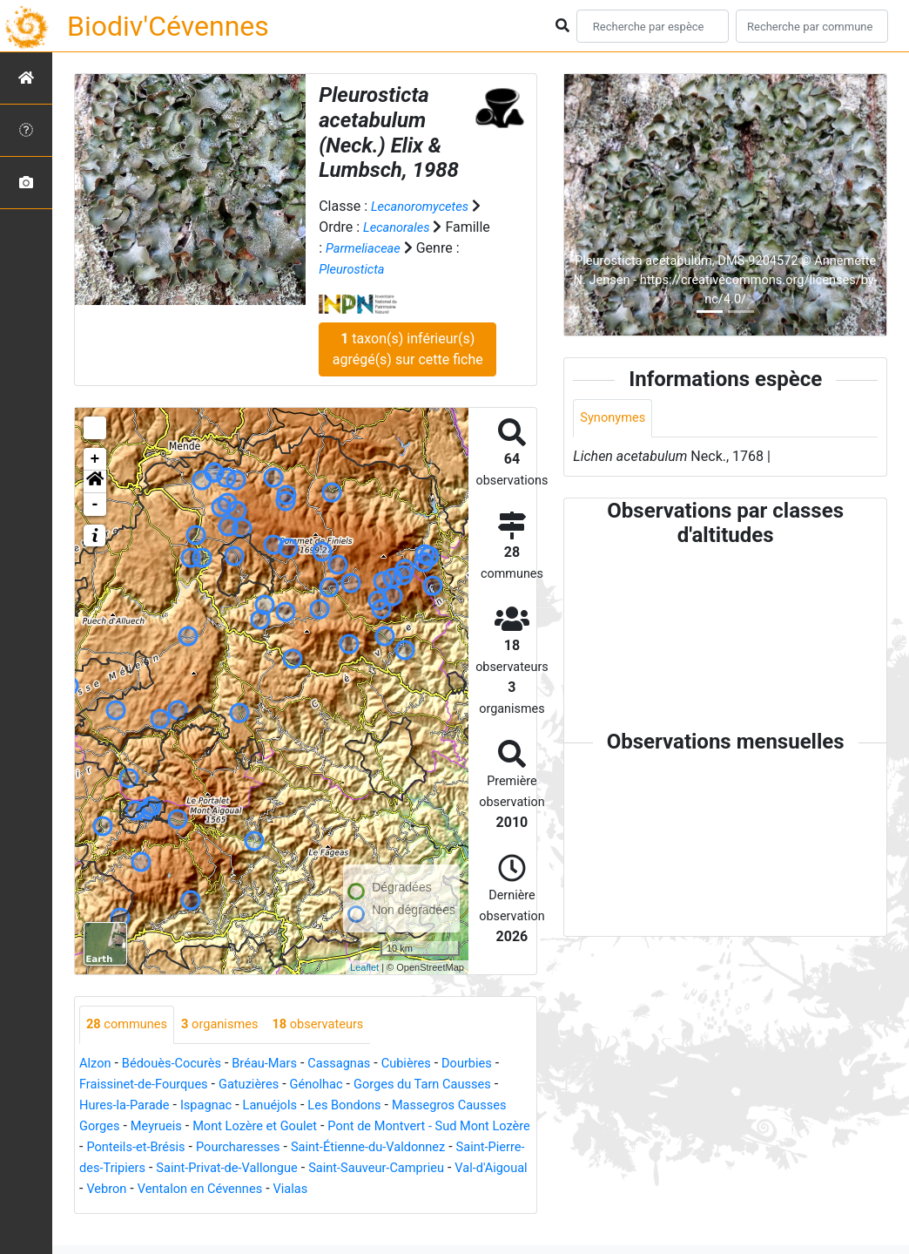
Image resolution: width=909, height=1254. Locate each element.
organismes (231, 1025)
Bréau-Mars (280, 1064)
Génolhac (344, 1085)
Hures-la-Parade (193, 1106)
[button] (95, 482)
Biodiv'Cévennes (168, 26)
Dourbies (499, 1064)
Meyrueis (292, 1127)
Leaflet (364, 967)
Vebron (423, 1190)
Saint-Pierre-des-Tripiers (333, 1169)
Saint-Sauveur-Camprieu (226, 1190)
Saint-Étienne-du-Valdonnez (164, 1169)
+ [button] (95, 459)
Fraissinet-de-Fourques (156, 1085)
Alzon (96, 1064)
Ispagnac (281, 1106)
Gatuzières (272, 1085)
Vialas (170, 1211)
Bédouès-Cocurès (179, 1064)
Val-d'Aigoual (351, 1190)
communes (130, 1025)
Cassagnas (361, 1064)
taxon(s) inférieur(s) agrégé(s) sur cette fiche (408, 349)
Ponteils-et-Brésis (315, 1148)
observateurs (337, 1025)
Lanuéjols (350, 1106)
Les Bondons (431, 1106)
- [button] (95, 504)
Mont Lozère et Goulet (399, 1127)
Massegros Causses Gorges (165, 1127)
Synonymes (615, 418)
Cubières (434, 1064)
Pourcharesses (426, 1148)
